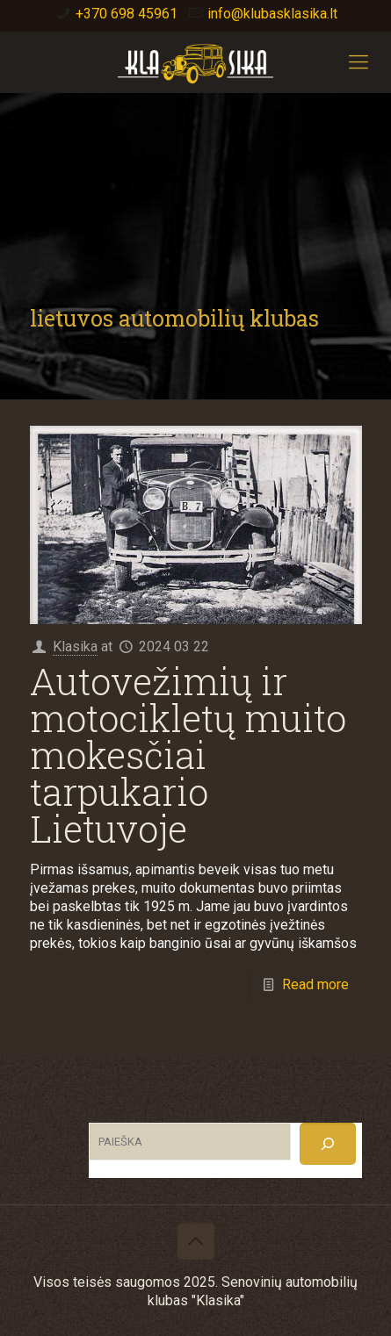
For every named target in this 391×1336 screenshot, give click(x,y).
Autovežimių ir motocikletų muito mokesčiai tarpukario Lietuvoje (188, 754)
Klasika (75, 646)
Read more (315, 984)
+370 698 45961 (126, 13)
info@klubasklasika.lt (272, 13)
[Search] (328, 1144)
